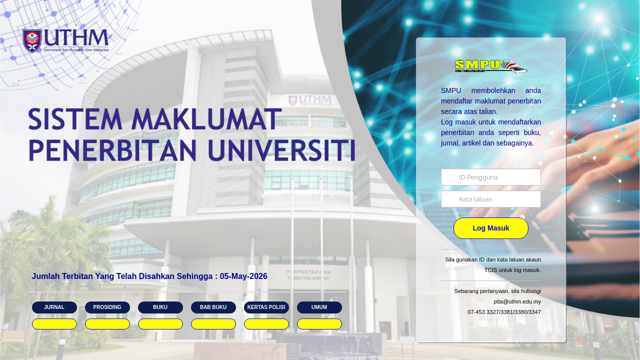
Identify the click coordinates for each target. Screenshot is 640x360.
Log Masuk (490, 228)
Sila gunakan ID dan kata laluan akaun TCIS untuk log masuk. (493, 264)
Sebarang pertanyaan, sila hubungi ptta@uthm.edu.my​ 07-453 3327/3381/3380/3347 (497, 301)
